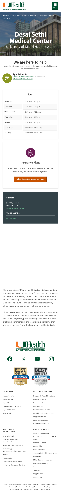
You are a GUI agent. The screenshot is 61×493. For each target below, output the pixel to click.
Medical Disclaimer (10, 484)
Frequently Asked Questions (44, 396)
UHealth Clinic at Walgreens (43, 413)
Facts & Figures (39, 450)
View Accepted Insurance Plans (30, 179)
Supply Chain (38, 474)
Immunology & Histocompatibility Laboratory (14, 450)
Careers (36, 467)
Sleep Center (7, 458)
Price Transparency (40, 420)
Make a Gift (7, 413)
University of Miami (40, 463)
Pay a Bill (6, 403)
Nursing (5, 455)
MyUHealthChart (9, 410)
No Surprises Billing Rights (43, 487)
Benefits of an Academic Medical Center (45, 438)
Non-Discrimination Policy (24, 487)
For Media (37, 456)
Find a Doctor (8, 399)
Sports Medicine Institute (12, 461)
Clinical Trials (38, 406)
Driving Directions (15, 208)
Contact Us (37, 477)
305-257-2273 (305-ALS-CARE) (23, 79)
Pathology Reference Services (14, 465)
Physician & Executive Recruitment (10, 441)
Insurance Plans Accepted (12, 406)
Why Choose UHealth (41, 433)
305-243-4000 (11, 219)
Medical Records (39, 399)
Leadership (37, 446)
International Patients (41, 410)
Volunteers (37, 470)
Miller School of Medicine (43, 460)
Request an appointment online (23, 77)
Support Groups (39, 417)
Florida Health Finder (41, 424)
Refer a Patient (8, 436)
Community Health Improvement (45, 453)
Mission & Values (39, 443)
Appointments (20, 74)
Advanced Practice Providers (13, 445)
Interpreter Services (40, 403)
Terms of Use (22, 484)
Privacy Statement (34, 484)
